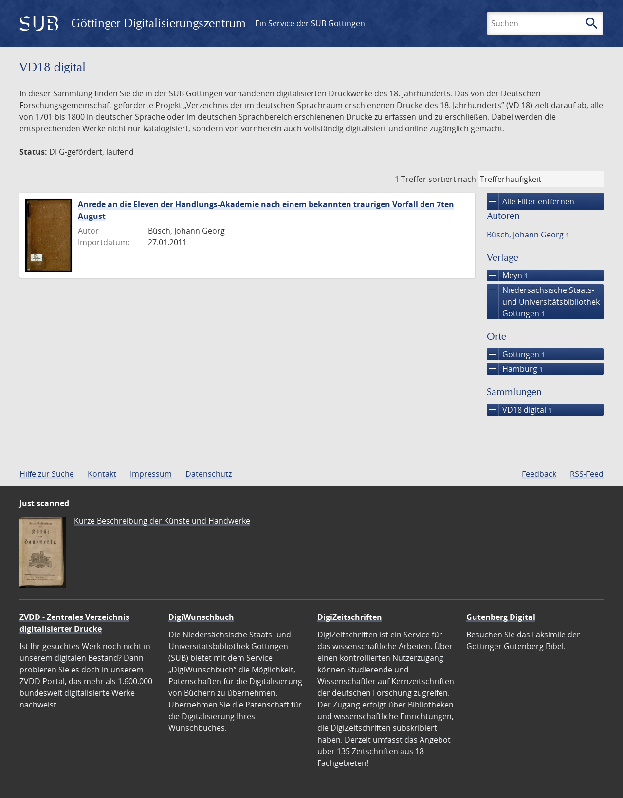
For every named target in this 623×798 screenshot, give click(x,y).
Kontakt (102, 474)
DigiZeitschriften (349, 617)
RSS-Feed (587, 474)
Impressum (151, 474)
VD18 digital (519, 410)
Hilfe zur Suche (46, 474)
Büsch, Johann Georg (528, 234)
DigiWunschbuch (201, 617)
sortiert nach (452, 179)
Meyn (507, 275)
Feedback (539, 474)
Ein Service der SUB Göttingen (310, 23)
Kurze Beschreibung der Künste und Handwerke (162, 520)
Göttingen (516, 354)
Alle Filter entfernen (530, 201)
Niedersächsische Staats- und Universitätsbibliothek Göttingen (543, 301)
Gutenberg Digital (500, 617)
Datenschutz (208, 474)
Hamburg (515, 369)
